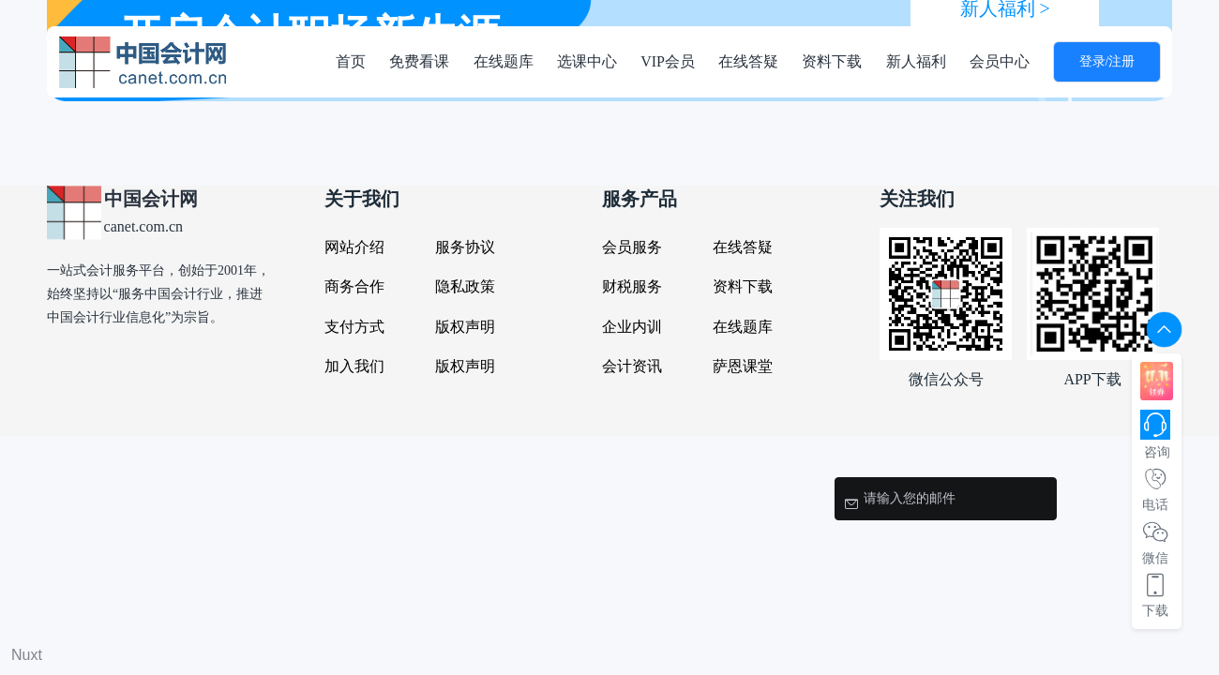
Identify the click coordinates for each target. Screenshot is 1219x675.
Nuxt (26, 655)
